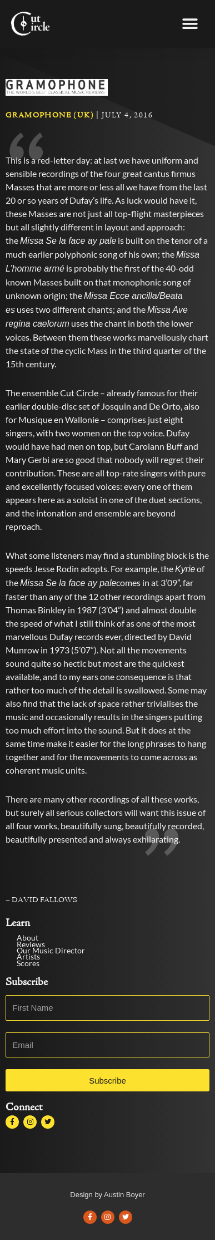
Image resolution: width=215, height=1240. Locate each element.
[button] (189, 23)
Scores (29, 985)
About (27, 960)
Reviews (31, 966)
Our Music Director (49, 973)
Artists (27, 979)
